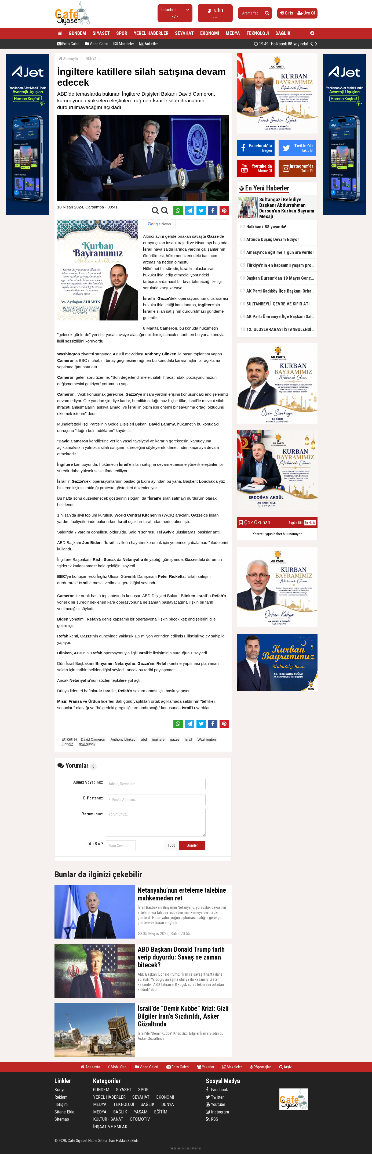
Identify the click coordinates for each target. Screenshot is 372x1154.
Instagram (217, 1112)
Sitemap (61, 1119)
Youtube (215, 1104)
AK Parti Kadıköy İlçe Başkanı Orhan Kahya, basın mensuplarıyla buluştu (278, 291)
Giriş (286, 13)
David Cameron (93, 739)
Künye (59, 1089)
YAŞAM (140, 1112)
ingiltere (158, 739)
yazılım (175, 1148)
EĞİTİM (160, 1112)
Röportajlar (260, 1067)
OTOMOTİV (140, 1119)
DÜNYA (91, 58)
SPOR (121, 33)
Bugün (293, 523)
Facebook (217, 1089)
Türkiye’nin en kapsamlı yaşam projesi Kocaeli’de (278, 265)
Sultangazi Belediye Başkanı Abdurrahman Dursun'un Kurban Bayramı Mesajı (277, 43)
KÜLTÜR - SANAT (108, 1119)
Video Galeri (96, 43)
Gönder (192, 845)
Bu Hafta (310, 523)
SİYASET (101, 33)
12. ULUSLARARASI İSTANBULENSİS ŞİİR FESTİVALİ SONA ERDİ (278, 329)
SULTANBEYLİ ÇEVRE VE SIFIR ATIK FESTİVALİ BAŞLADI (278, 304)
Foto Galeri (68, 43)
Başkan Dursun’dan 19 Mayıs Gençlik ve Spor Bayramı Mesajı (278, 278)
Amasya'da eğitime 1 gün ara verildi (276, 252)
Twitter (215, 1097)
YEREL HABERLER (151, 33)
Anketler (148, 43)
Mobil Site (117, 1067)
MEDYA (233, 33)
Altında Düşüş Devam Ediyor (269, 239)
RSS (212, 1119)
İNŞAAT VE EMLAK (110, 1126)
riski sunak (87, 744)
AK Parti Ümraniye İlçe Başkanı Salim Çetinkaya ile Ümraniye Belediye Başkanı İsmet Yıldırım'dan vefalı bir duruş (278, 316)
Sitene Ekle (64, 1112)
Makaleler (124, 43)
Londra (68, 744)
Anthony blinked (123, 739)
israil (188, 739)
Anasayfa (68, 58)
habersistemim (191, 1148)
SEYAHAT (184, 33)
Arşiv (285, 1067)
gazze (175, 739)
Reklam (60, 1097)
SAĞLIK (282, 33)
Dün (300, 523)
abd (144, 739)
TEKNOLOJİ (257, 33)
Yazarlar (205, 1067)
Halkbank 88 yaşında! (263, 226)
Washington (207, 739)
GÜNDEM (77, 33)
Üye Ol (306, 13)
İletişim (61, 1104)
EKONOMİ (209, 33)
